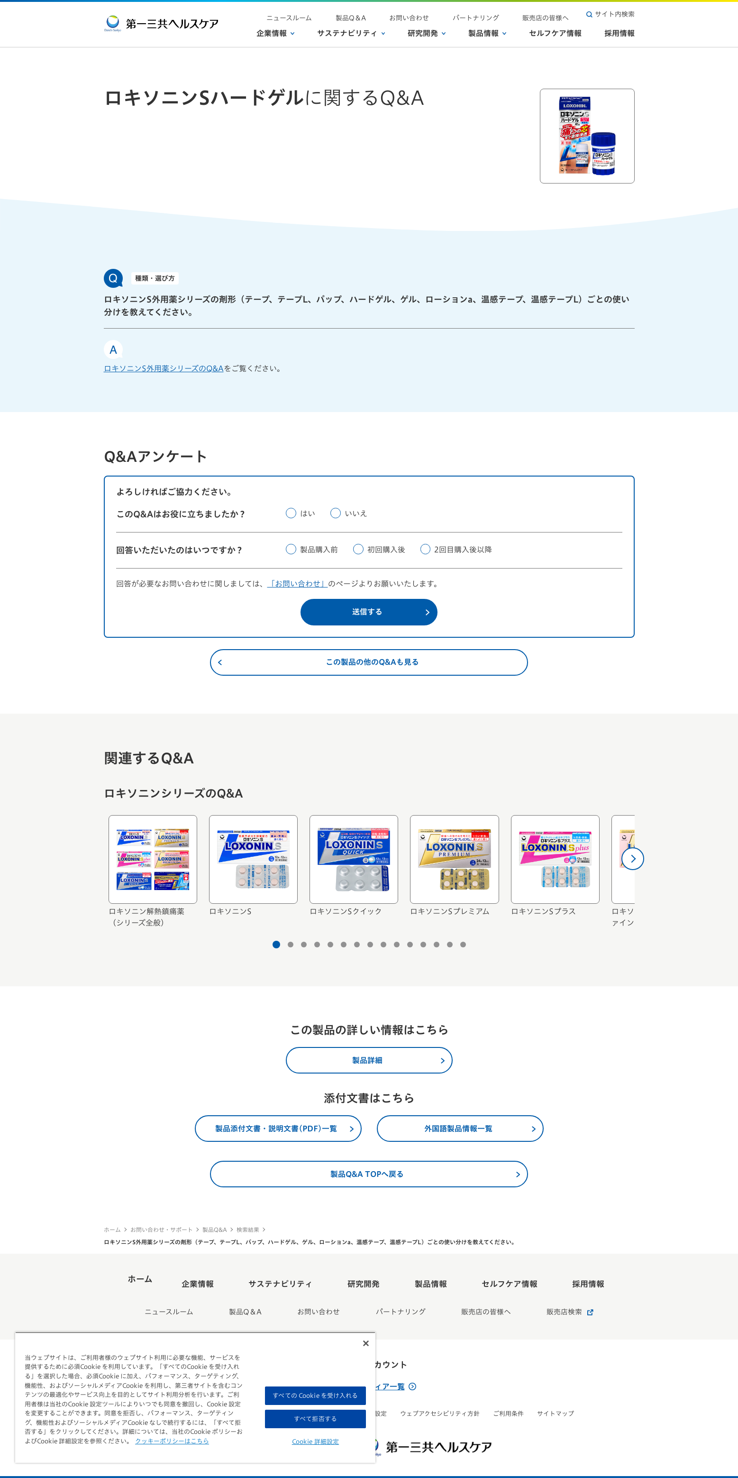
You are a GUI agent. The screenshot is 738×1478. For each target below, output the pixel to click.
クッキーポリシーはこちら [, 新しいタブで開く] (172, 1441)
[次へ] (632, 858)
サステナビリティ (351, 33)
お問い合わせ (439, 14)
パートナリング (494, 14)
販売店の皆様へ (551, 14)
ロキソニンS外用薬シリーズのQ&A (164, 368)
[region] (195, 1397)
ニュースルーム (343, 14)
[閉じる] (366, 1343)
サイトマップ (555, 1398)
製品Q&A (214, 1229)
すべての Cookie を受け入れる (315, 1396)
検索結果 (248, 1229)
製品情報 (487, 33)
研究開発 (427, 33)
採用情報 (619, 33)
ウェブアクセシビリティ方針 (440, 1398)
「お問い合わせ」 (297, 584)
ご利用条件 (508, 1398)
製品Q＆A (393, 14)
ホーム (112, 1229)
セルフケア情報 (555, 33)
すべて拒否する (315, 1419)
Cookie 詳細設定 (315, 1442)
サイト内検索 (610, 14)
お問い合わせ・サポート (161, 1229)
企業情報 (275, 33)
